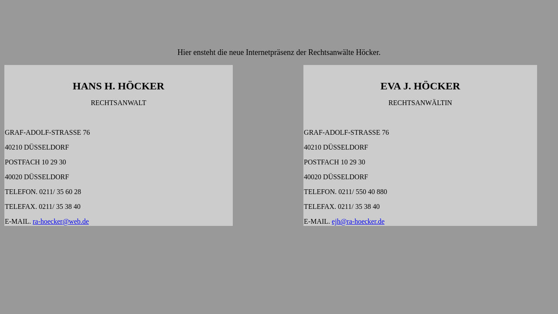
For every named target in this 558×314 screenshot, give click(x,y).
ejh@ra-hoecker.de (358, 221)
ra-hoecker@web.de (61, 221)
